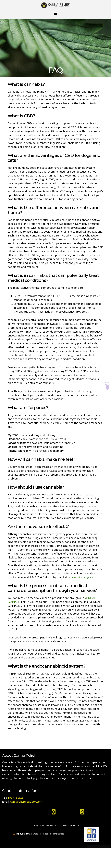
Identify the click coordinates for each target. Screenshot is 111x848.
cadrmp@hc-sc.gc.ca (80, 577)
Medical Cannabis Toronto (55, 5)
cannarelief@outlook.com (26, 801)
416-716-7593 (15, 797)
